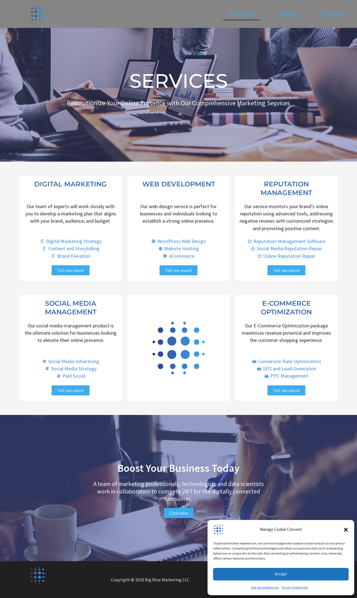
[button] (346, 530)
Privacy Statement (295, 587)
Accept (281, 574)
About (288, 13)
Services (241, 13)
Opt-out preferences (265, 587)
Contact (334, 13)
